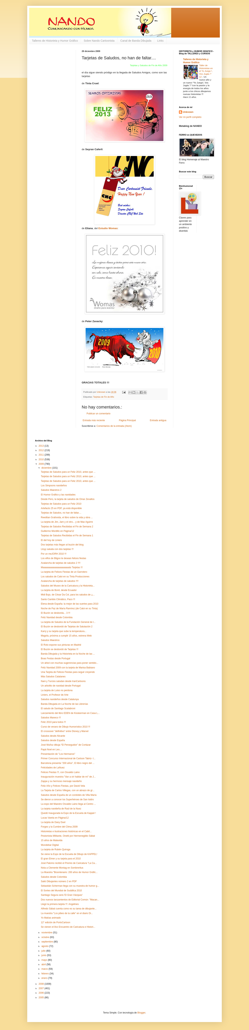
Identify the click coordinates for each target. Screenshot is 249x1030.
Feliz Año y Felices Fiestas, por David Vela (63, 786)
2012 (42, 450)
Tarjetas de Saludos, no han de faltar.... (61, 512)
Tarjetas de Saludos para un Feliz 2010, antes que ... (68, 472)
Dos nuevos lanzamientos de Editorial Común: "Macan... (70, 899)
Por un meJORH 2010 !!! (53, 553)
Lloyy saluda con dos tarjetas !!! (57, 549)
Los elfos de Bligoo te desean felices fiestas (63, 558)
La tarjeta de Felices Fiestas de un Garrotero (64, 572)
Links (160, 40)
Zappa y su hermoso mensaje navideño (61, 781)
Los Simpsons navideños (54, 485)
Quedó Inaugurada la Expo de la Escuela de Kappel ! (68, 813)
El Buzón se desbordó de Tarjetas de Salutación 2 (66, 626)
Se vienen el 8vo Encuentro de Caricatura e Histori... (68, 927)
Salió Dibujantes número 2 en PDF (59, 881)
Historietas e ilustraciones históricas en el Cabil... (66, 831)
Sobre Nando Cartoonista (99, 40)
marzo (45, 969)
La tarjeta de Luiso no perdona (57, 690)
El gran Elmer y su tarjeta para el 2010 (61, 858)
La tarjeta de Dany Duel (53, 822)
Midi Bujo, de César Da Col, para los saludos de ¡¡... (68, 594)
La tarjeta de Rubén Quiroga (55, 849)
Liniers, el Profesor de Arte (54, 694)
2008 (42, 984)
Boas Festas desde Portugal (55, 658)
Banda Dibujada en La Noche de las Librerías (64, 704)
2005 (42, 997)
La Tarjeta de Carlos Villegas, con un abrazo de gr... (67, 790)
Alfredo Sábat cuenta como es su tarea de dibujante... (68, 908)
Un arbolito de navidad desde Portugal (61, 685)
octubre (45, 937)
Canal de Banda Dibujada (136, 40)
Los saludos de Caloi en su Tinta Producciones (65, 576)
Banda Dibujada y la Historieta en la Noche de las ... (68, 653)
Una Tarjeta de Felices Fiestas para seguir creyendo (68, 672)
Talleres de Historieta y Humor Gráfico (55, 40)
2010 (42, 459)
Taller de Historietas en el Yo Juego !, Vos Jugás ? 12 (206, 71)
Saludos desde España (53, 740)
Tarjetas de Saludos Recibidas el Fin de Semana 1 (67, 535)
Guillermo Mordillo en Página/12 (57, 531)
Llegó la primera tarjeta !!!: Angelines (60, 904)
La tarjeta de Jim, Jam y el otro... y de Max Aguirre (67, 522)
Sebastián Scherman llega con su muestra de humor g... (70, 885)
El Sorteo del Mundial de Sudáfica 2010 (61, 890)
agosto (45, 946)
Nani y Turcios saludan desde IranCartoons (63, 681)
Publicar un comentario (98, 413)
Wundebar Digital (50, 845)
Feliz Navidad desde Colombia (57, 617)
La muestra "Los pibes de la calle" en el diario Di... (67, 913)
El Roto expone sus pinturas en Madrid (61, 644)
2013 (42, 445)
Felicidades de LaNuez (53, 767)
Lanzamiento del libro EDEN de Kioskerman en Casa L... (70, 713)
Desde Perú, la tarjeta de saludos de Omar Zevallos (67, 499)
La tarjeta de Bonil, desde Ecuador (59, 590)
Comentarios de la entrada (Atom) (114, 426)
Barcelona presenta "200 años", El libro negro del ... (67, 763)
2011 (42, 454)
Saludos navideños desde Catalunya (60, 699)
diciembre (46, 467)
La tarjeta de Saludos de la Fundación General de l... (68, 622)
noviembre (47, 932)
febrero (45, 973)
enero (44, 978)
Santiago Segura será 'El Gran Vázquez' (62, 895)
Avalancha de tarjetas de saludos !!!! (59, 581)
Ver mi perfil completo (190, 117)
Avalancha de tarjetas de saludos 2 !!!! (60, 563)
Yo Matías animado (51, 917)
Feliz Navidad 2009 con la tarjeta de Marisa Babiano (68, 667)
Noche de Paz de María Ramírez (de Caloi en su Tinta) (69, 608)
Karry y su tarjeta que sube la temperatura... (63, 631)
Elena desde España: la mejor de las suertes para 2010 (69, 603)
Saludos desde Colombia (54, 877)
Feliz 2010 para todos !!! (53, 722)
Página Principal (127, 420)
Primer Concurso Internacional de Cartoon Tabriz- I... (68, 758)
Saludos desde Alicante (53, 736)
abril (43, 964)
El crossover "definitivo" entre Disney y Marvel (65, 731)
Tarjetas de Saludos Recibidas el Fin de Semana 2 (67, 526)
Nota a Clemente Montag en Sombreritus (62, 867)
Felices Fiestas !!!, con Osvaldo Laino (60, 772)
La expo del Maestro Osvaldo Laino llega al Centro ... (68, 804)
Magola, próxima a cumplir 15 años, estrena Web (66, 635)
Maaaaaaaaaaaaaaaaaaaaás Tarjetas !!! (62, 567)
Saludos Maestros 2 (51, 490)
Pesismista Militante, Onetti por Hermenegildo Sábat (68, 836)
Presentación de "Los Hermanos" (58, 754)
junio (44, 955)
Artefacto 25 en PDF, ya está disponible (61, 508)
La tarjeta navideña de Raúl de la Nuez (61, 808)
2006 (42, 992)
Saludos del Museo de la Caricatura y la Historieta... (68, 585)
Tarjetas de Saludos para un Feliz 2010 (61, 503)
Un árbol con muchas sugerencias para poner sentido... (69, 663)
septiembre (47, 941)
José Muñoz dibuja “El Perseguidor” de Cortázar (66, 744)
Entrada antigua (158, 420)
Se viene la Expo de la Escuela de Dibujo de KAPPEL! (69, 854)
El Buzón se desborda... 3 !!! (55, 613)
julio (43, 950)
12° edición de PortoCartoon (55, 922)
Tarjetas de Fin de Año (103, 397)
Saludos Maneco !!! (51, 717)
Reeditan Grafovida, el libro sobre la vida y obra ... (67, 517)
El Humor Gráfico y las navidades (58, 494)
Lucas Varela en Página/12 (55, 817)
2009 (42, 464)
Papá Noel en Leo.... (51, 749)
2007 (42, 988)
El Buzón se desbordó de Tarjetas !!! (59, 649)
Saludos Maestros (50, 640)
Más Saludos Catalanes (53, 676)
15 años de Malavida (51, 840)
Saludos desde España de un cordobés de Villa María (68, 795)
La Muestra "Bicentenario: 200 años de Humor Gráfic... (69, 872)
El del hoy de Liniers (51, 540)
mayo (44, 960)
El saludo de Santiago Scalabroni (58, 708)
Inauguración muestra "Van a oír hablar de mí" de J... (68, 776)
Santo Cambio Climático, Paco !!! (58, 599)
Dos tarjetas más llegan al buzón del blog (62, 544)
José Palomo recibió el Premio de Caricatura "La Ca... (69, 863)
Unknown (188, 112)
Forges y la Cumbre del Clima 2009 (59, 826)
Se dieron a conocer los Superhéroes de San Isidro (67, 799)
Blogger (141, 1012)
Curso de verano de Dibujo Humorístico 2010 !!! (65, 726)
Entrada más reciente (94, 420)
